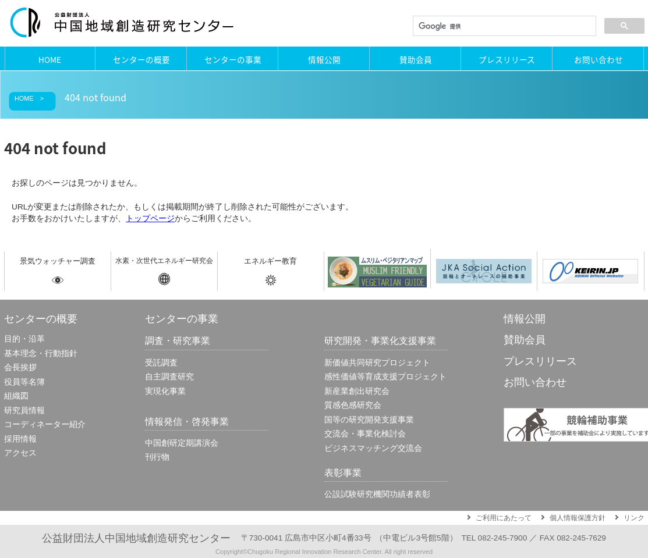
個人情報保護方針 (577, 518)
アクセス (20, 453)
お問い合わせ (598, 59)
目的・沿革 (24, 339)
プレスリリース (507, 59)
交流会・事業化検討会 (365, 433)
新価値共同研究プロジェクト (377, 362)
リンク (634, 518)
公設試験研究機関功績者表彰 (377, 494)
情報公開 (324, 59)
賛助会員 (415, 59)
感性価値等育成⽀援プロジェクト (385, 376)
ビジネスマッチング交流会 (373, 448)
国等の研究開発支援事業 (369, 419)
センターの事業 (232, 59)
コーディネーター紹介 (45, 424)
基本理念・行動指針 (40, 353)
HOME (49, 59)
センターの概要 (141, 59)
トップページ (150, 218)
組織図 (16, 396)
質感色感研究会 (352, 405)
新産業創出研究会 (356, 391)
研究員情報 (24, 410)
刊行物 (157, 457)
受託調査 (161, 362)
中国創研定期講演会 (181, 443)
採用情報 (20, 439)
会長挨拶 (20, 367)
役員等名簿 (24, 382)
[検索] (503, 26)
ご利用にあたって (504, 518)
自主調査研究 (169, 376)
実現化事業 (165, 391)
